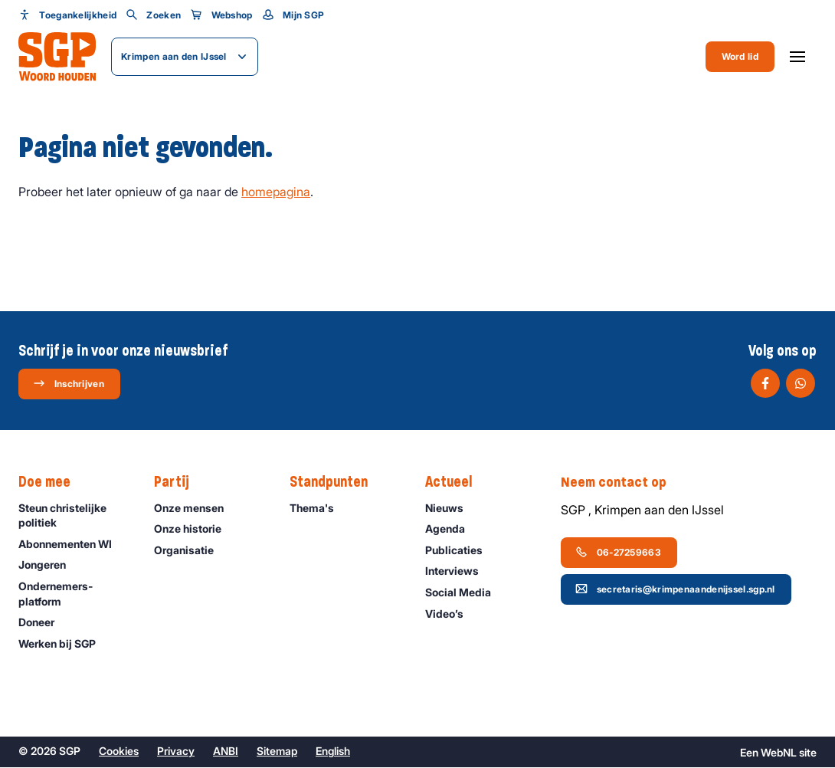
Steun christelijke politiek (73, 515)
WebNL (779, 753)
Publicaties (460, 550)
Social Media (465, 592)
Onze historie (194, 529)
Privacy (176, 751)
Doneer (43, 622)
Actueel (456, 482)
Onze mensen (195, 508)
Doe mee (52, 482)
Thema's (319, 508)
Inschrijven (68, 383)
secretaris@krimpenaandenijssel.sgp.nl (675, 589)
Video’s (451, 613)
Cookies (119, 751)
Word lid (740, 56)
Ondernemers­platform (73, 593)
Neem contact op (621, 482)
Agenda (452, 529)
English (333, 751)
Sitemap (277, 751)
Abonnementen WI (72, 544)
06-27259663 (618, 552)
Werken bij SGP (64, 643)
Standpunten (336, 482)
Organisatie (191, 550)
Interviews (459, 571)
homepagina (275, 191)
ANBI (225, 751)
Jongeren (49, 565)
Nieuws (451, 508)
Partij (179, 482)
